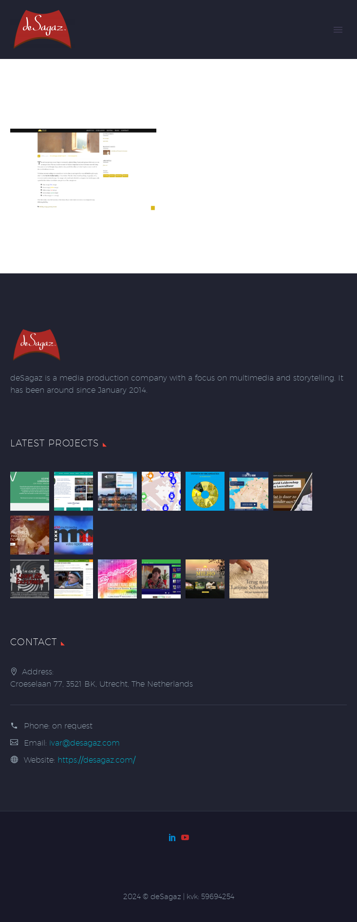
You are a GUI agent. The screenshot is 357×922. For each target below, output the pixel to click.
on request (72, 725)
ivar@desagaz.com (84, 743)
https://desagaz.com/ (96, 760)
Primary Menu (338, 30)
